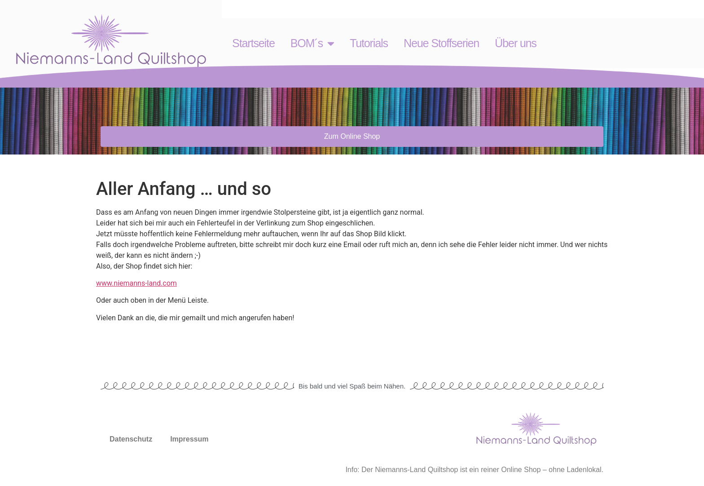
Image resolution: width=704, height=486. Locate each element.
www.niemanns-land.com (136, 283)
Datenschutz (131, 439)
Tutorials (369, 43)
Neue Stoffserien (441, 43)
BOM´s (312, 43)
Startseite (253, 43)
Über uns (516, 43)
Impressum (189, 439)
